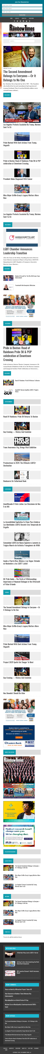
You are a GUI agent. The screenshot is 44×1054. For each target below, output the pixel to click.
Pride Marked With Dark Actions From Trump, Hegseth (20, 144)
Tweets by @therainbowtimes (12, 937)
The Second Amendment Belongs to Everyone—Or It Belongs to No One (19, 75)
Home (11, 18)
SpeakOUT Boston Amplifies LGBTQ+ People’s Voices (26, 391)
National (7, 896)
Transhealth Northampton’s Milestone (25, 285)
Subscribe (31, 18)
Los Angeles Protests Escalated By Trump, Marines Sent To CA (22, 126)
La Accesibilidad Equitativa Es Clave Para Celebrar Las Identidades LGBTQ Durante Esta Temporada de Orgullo (22, 524)
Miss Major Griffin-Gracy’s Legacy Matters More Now (21, 196)
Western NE (8, 225)
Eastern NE (7, 323)
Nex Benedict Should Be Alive (14, 693)
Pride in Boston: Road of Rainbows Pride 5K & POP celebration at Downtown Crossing (22, 162)
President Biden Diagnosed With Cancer (17, 178)
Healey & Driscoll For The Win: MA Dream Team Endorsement (27, 277)
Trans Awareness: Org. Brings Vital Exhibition (19, 447)
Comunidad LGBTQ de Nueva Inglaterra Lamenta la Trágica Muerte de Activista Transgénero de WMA (21, 544)
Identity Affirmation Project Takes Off (21, 989)
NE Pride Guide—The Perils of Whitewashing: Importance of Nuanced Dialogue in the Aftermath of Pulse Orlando (21, 581)
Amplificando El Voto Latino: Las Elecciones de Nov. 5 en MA (22, 505)
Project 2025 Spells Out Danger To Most (18, 662)
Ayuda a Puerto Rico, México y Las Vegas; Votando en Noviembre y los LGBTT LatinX (21, 562)
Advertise (24, 18)
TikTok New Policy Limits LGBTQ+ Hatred (27, 953)
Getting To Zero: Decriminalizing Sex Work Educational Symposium (28, 963)
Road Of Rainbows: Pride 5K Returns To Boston (27, 381)
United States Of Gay (22, 1000)
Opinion (7, 592)
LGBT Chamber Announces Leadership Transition (17, 251)
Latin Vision (8, 489)
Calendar (36, 1048)
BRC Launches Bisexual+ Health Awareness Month (28, 972)
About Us (24, 1048)
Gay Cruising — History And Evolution (17, 431)
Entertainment (8, 402)
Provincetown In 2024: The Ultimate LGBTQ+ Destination (19, 464)
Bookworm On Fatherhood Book (14, 480)
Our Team (30, 1048)
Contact (17, 18)
